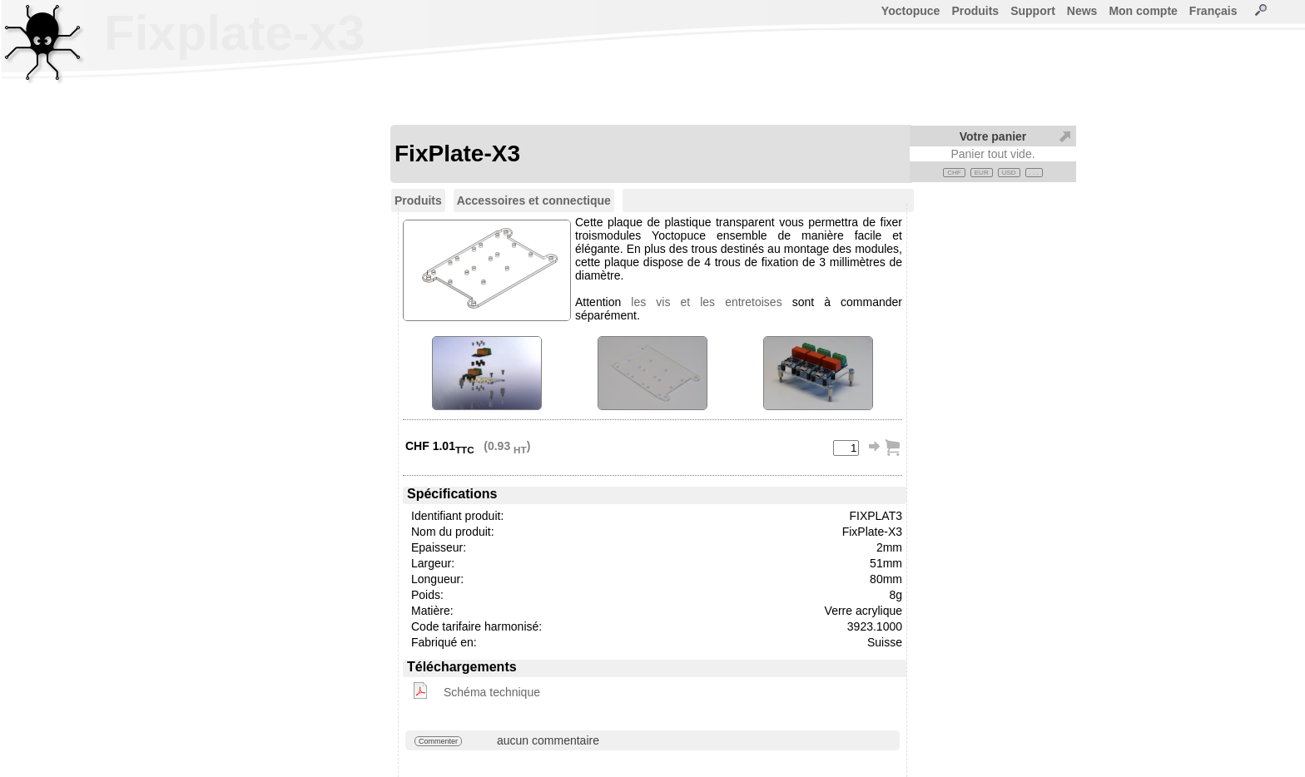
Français (1213, 10)
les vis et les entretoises (706, 302)
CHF (953, 172)
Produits (975, 10)
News (1082, 10)
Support (1032, 10)
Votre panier (993, 136)
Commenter (438, 741)
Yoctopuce (910, 10)
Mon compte (1143, 10)
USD (1009, 172)
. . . (1034, 172)
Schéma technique (492, 692)
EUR (982, 172)
